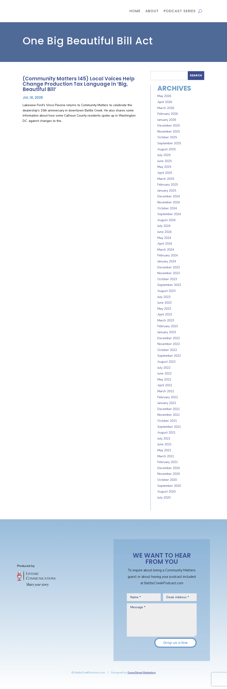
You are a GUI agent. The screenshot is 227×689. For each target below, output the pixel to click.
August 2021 (166, 432)
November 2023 (168, 273)
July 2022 (163, 368)
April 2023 (164, 314)
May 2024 (164, 238)
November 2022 (168, 344)
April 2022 (164, 385)
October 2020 (167, 480)
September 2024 (169, 214)
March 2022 (165, 391)
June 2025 (164, 161)
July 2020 (163, 497)
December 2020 (168, 468)
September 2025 (169, 143)
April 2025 (164, 173)
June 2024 (164, 232)
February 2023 (167, 326)
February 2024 (167, 255)
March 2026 (165, 108)
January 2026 (166, 120)
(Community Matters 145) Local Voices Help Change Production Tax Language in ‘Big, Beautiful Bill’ (79, 84)
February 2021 (167, 462)
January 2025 (166, 190)
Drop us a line (175, 642)
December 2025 (168, 125)
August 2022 (166, 362)
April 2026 (164, 102)
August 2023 (166, 291)
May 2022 (164, 379)
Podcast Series (180, 11)
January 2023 (166, 332)
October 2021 (167, 421)
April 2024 (164, 244)
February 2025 (167, 184)
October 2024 (167, 208)
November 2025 (168, 131)
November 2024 (168, 202)
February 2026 (167, 114)
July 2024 (163, 226)
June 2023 (164, 303)
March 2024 (165, 249)
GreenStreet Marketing (141, 672)
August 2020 (166, 491)
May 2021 (164, 450)
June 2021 (164, 444)
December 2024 (168, 196)
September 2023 (169, 285)
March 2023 (165, 320)
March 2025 (165, 179)
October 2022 (167, 350)
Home (135, 11)
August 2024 (166, 220)
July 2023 (163, 297)
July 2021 (163, 438)
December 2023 (168, 267)
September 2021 (169, 427)
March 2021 (165, 456)
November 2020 (168, 474)
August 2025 (166, 149)
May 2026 (164, 96)
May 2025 (164, 167)
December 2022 (168, 338)
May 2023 (164, 309)
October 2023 (167, 279)
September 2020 (169, 486)
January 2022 (166, 403)
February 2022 (167, 397)
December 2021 (168, 409)
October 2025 (167, 137)
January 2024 (166, 261)
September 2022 (169, 356)
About (152, 11)
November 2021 (168, 415)
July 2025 (163, 155)
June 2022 (164, 373)
